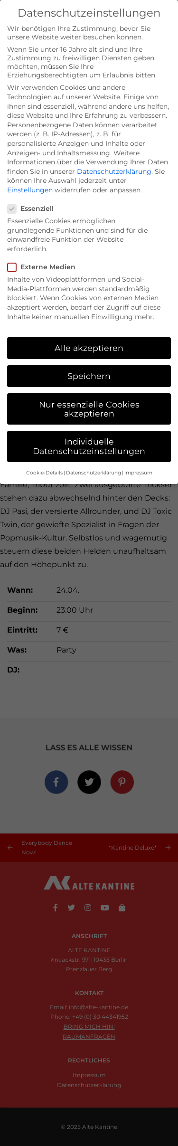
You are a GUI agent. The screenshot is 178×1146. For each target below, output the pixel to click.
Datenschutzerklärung (114, 171)
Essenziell (33, 208)
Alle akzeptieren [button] (89, 348)
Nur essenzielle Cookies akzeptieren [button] (89, 409)
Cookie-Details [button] (44, 473)
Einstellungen (30, 190)
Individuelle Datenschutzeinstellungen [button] (89, 446)
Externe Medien (44, 267)
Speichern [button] (89, 376)
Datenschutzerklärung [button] (93, 473)
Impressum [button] (138, 473)
